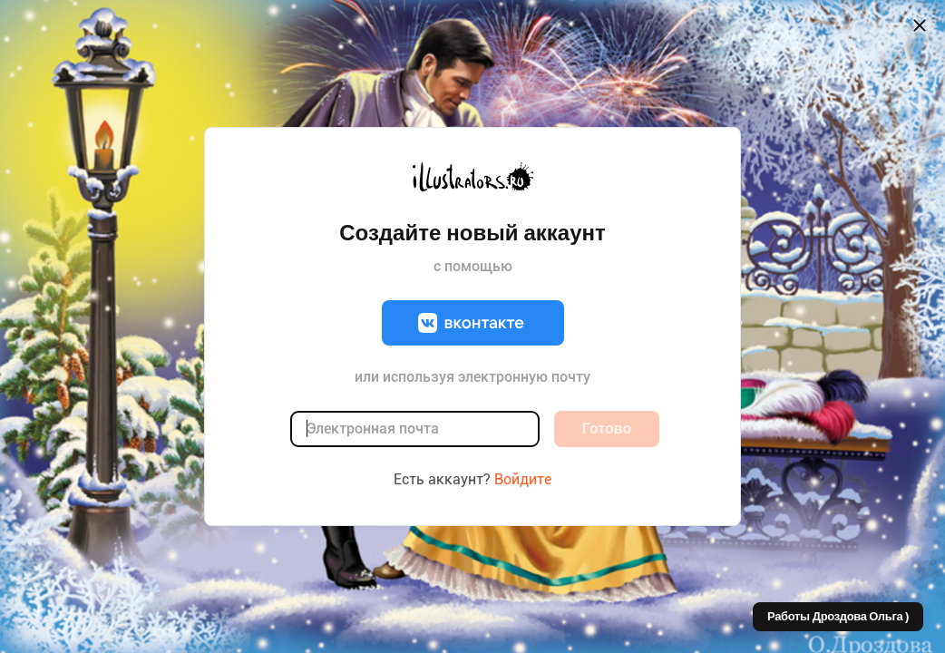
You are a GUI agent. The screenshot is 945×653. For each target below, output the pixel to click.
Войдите (522, 479)
